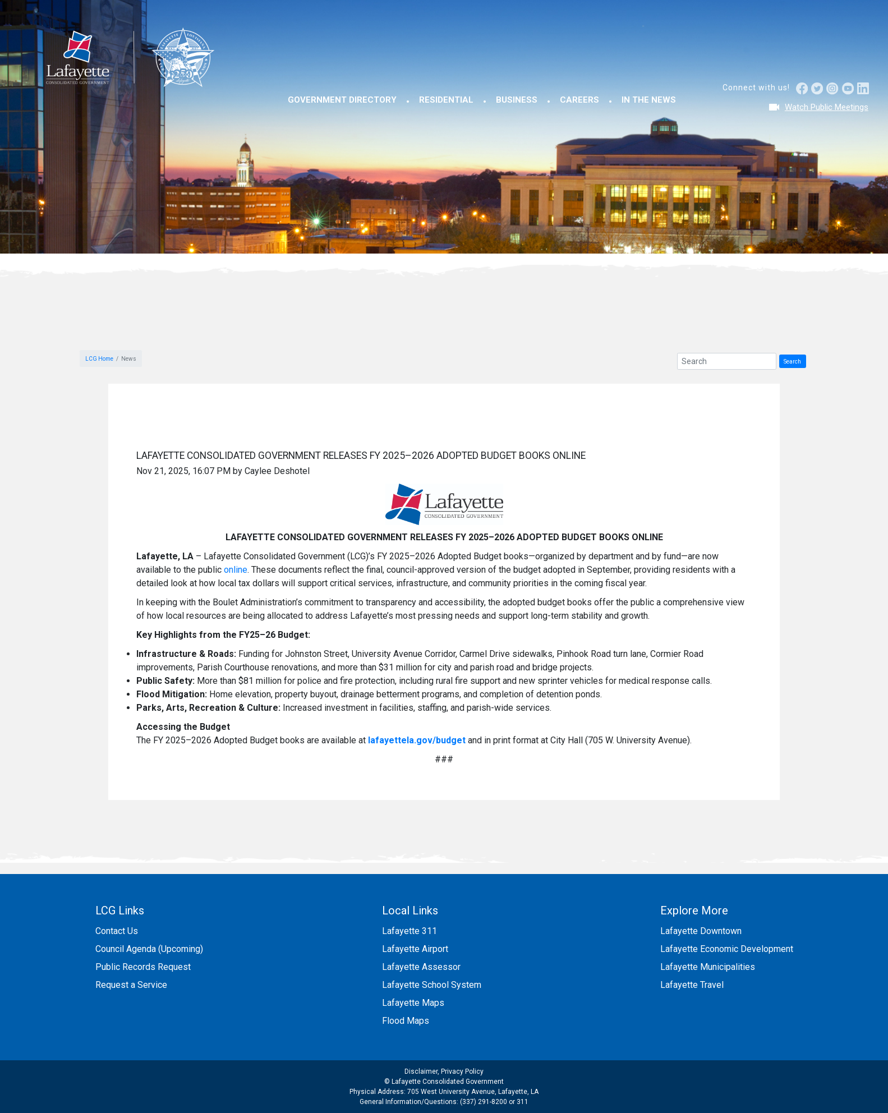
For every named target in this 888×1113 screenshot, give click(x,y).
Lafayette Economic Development (726, 949)
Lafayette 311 (409, 931)
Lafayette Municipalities (707, 967)
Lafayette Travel (692, 984)
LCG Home (99, 359)
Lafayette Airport (415, 949)
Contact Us (116, 931)
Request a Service (131, 984)
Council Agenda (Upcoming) (149, 949)
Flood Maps (405, 1020)
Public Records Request (143, 967)
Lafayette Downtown (701, 931)
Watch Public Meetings (826, 107)
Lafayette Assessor (421, 967)
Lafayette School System (431, 984)
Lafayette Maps (413, 1002)
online (235, 569)
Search (792, 361)
